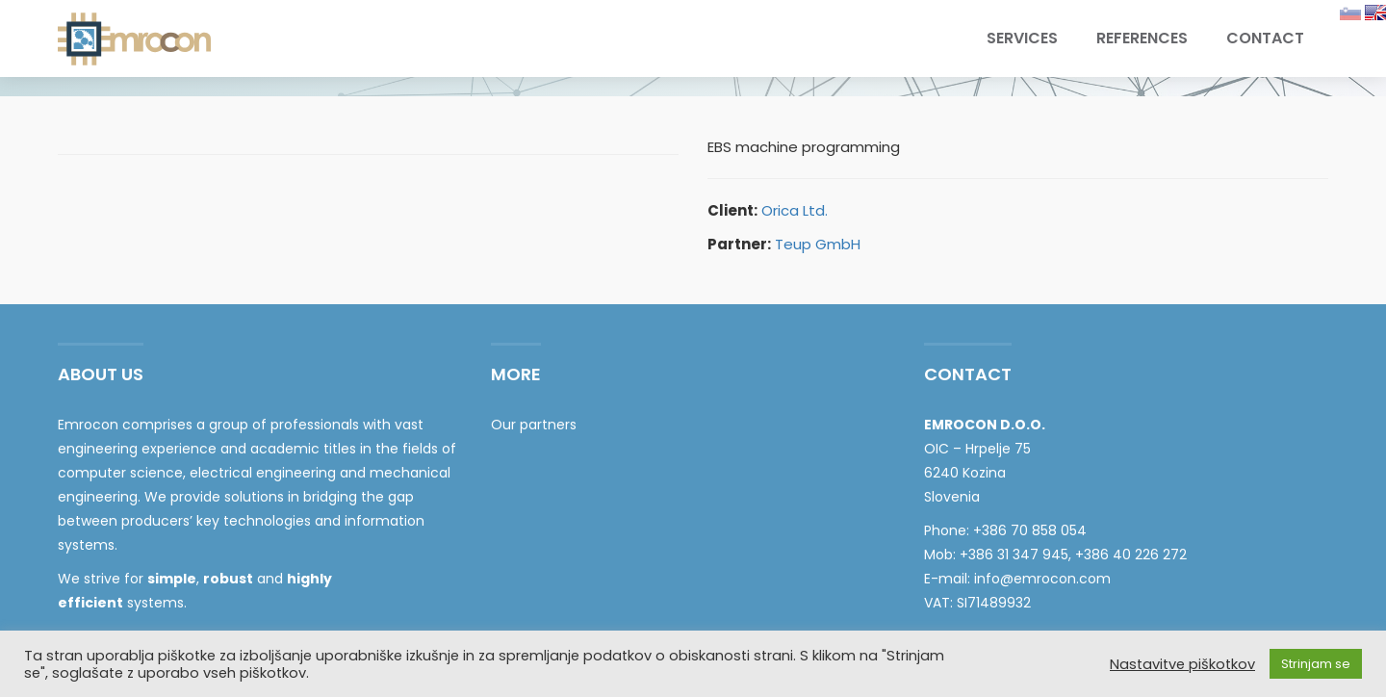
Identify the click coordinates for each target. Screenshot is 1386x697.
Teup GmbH (817, 244)
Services (1022, 38)
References (1142, 38)
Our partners (534, 424)
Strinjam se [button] (1315, 664)
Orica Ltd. (794, 210)
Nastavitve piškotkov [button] (1182, 664)
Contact (1265, 38)
